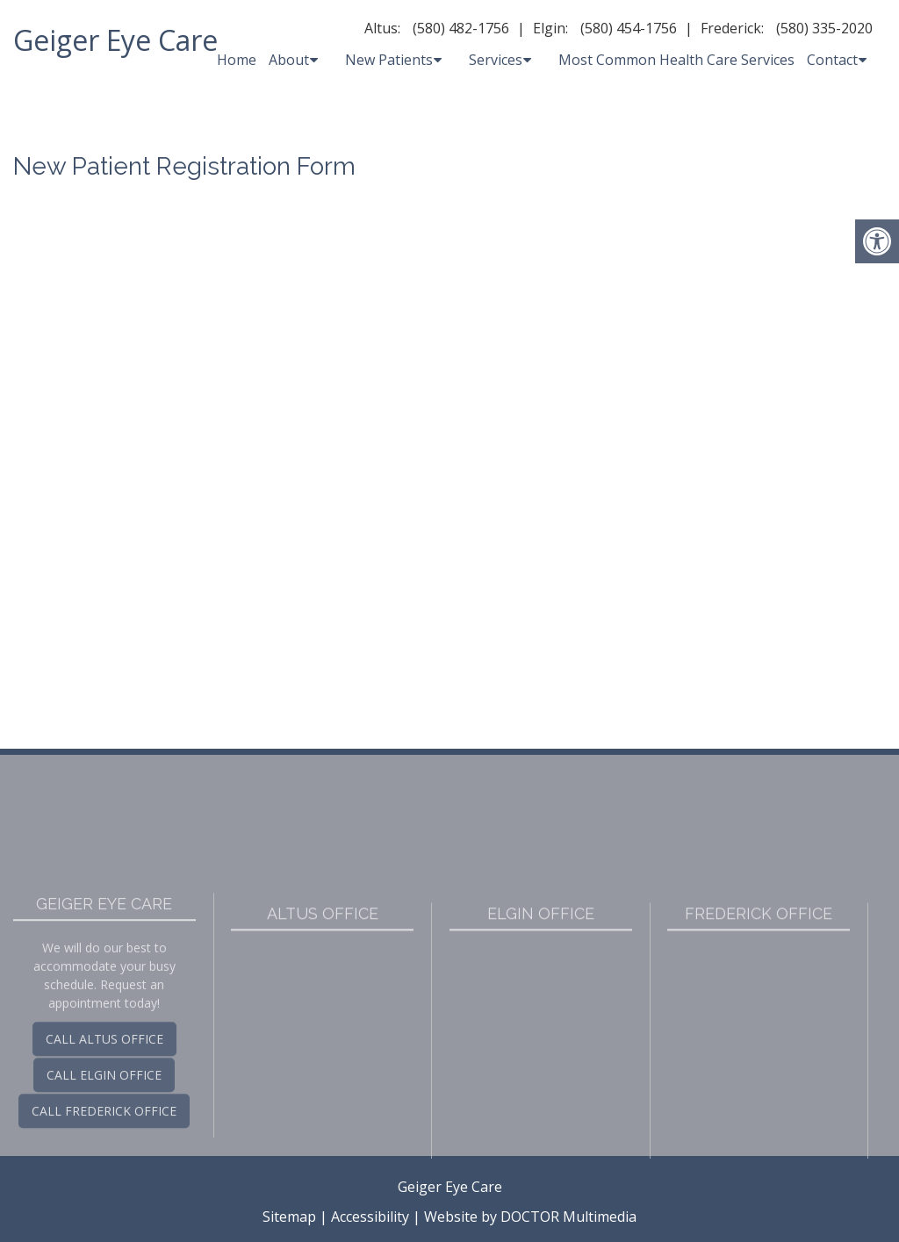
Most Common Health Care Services (676, 59)
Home (236, 59)
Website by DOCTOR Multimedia (530, 1216)
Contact (832, 59)
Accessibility (370, 1216)
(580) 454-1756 (628, 28)
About (289, 59)
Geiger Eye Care (115, 40)
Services (495, 59)
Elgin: (550, 28)
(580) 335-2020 (824, 28)
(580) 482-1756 (461, 28)
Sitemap (289, 1216)
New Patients (389, 59)
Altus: (382, 28)
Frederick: (732, 28)
